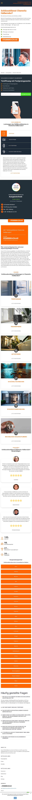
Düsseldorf (16, 596)
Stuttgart (16, 591)
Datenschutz (3, 773)
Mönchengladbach (16, 670)
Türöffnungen (16, 299)
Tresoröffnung (16, 326)
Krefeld (16, 685)
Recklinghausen (16, 651)
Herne (16, 626)
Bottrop (16, 656)
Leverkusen (16, 631)
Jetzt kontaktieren (15, 173)
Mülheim (16, 621)
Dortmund (16, 601)
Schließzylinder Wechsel (16, 409)
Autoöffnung (16, 354)
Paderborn (16, 641)
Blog (2, 776)
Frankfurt (16, 586)
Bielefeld (16, 646)
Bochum (16, 606)
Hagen (16, 616)
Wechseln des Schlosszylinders (16, 436)
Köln (16, 581)
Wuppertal (16, 611)
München (16, 576)
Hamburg (16, 571)
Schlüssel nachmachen (16, 381)
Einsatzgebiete (4, 758)
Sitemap (2, 779)
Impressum (3, 771)
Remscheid (16, 665)
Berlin (16, 566)
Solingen (16, 636)
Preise (2, 761)
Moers (16, 680)
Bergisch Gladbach (16, 675)
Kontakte (3, 764)
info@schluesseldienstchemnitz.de (10, 240)
